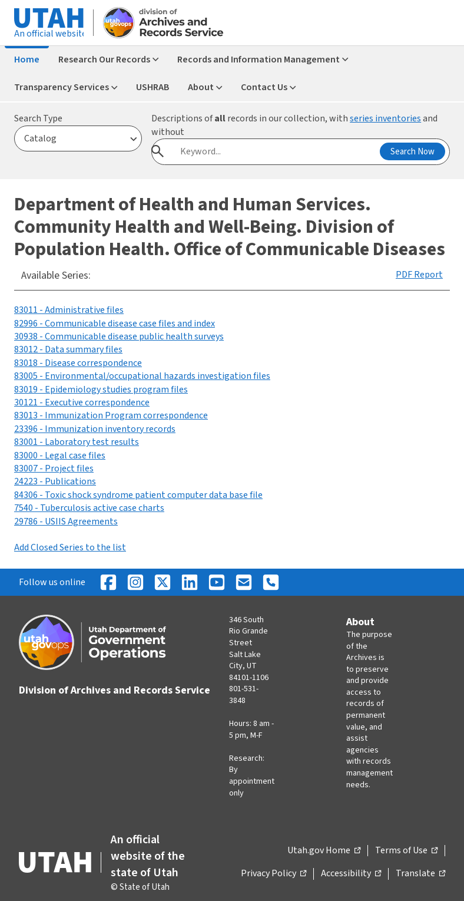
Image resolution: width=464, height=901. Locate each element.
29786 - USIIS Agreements (66, 521)
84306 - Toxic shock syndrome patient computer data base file (138, 495)
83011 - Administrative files (69, 309)
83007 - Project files (54, 468)
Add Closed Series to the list (70, 547)
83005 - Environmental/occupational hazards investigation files (142, 375)
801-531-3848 (243, 695)
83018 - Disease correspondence (78, 363)
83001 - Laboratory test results (76, 441)
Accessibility (351, 874)
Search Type (38, 118)
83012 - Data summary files (68, 349)
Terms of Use (406, 851)
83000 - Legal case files (59, 455)
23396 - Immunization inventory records (94, 429)
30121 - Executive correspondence (82, 402)
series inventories (385, 118)
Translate (420, 874)
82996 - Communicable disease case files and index (114, 323)
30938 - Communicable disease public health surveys (119, 336)
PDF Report (419, 274)
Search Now (412, 152)
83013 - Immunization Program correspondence (111, 415)
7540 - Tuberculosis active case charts (89, 507)
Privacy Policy (273, 874)
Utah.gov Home (323, 851)
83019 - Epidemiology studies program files (101, 389)
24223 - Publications (55, 481)
